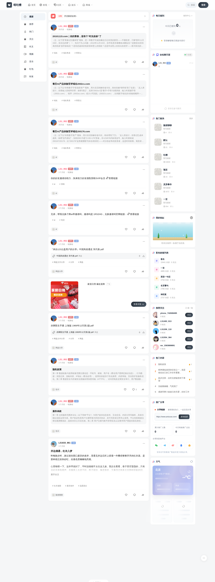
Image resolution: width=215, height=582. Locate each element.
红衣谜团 (57, 486)
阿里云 (79, 53)
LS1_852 (162, 63)
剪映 (63, 184)
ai (54, 184)
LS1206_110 (165, 329)
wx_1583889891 (167, 345)
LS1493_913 (165, 321)
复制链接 (184, 417)
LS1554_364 (165, 337)
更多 (191, 118)
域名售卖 (66, 53)
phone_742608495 (168, 313)
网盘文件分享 (59, 262)
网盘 (81, 262)
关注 (189, 315)
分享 (72, 262)
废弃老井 (70, 486)
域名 (55, 53)
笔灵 (63, 220)
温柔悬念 (83, 486)
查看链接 (112, 178)
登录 (203, 5)
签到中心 (188, 16)
